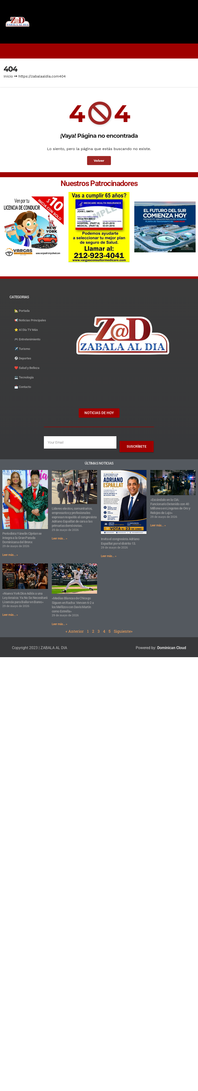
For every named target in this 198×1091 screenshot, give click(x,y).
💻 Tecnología (24, 377)
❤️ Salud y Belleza (26, 368)
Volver (99, 160)
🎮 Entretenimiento (27, 339)
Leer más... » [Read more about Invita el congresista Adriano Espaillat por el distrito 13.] (108, 556)
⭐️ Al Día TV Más (26, 330)
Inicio (8, 76)
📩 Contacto (22, 387)
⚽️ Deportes (22, 358)
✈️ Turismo (22, 349)
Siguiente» (123, 631)
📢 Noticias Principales (30, 320)
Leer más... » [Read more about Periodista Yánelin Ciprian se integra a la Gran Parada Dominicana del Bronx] (10, 555)
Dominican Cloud (171, 648)
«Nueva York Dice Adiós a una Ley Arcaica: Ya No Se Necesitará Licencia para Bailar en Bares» (25, 598)
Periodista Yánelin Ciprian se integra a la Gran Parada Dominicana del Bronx (22, 538)
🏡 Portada (22, 311)
